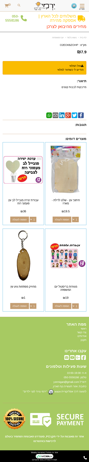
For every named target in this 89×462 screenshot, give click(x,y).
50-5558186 (12, 18)
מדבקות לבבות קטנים (73, 87)
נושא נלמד (72, 37)
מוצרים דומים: (75, 139)
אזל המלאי (75, 65)
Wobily (34, 452)
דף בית (83, 37)
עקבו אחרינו (75, 351)
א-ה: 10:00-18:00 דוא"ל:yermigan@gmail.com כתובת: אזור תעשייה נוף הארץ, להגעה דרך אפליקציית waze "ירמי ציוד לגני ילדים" (54, 383)
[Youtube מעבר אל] (72, 358)
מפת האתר (76, 324)
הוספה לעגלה (62, 219)
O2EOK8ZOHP (69, 44)
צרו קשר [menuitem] (81, 332)
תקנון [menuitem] (83, 339)
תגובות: (80, 125)
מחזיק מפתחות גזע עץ (23, 286)
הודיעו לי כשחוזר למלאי (70, 69)
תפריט (82, 9)
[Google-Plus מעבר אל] (78, 358)
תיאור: (81, 81)
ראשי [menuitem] (83, 328)
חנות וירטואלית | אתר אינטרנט (44, 460)
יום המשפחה (58, 37)
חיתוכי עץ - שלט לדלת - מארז (66, 202)
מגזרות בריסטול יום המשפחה (65, 288)
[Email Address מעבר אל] (66, 358)
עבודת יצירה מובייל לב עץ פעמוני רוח (23, 202)
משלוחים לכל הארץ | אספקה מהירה (57, 18)
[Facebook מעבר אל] (83, 358)
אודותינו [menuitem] (81, 336)
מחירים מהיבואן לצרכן (66, 26)
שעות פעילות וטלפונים (66, 366)
